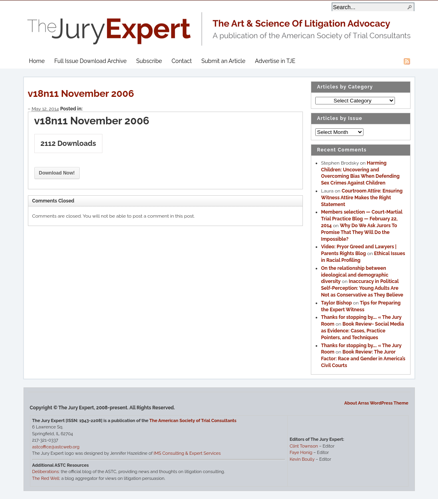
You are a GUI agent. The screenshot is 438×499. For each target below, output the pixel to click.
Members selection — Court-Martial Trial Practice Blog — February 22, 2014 (362, 218)
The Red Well (45, 478)
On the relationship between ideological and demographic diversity (355, 275)
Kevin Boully (302, 459)
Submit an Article (223, 61)
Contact (182, 61)
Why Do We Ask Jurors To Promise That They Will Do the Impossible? (359, 232)
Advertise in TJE (275, 61)
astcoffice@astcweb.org (56, 447)
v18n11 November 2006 (81, 93)
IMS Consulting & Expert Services (186, 453)
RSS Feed (407, 61)
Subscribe (149, 61)
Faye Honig (301, 452)
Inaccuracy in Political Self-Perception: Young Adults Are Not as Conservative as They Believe (362, 288)
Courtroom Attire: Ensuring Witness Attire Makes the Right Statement (362, 197)
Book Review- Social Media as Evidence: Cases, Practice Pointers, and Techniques (362, 330)
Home (37, 61)
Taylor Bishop (336, 303)
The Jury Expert (219, 24)
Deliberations (45, 471)
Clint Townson (304, 446)
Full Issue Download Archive (90, 61)
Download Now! (57, 173)
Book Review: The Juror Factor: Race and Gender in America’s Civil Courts (363, 358)
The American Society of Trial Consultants (193, 420)
